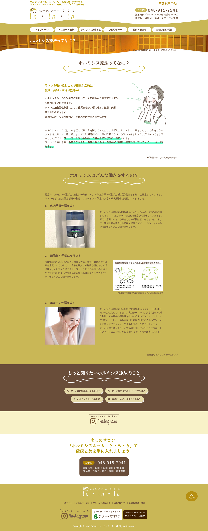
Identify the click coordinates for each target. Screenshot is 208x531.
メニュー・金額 (82, 503)
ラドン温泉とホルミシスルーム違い (128, 390)
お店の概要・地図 (137, 503)
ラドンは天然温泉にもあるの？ (85, 390)
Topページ (125, 50)
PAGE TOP (191, 496)
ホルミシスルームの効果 (88, 399)
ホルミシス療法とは (142, 50)
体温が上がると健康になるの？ (126, 399)
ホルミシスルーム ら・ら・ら (99, 526)
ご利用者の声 (120, 503)
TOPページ (67, 503)
